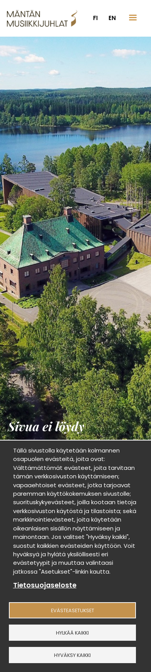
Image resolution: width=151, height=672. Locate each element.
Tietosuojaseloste (44, 585)
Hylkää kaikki (72, 633)
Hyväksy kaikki (72, 655)
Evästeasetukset (72, 610)
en (112, 18)
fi (95, 18)
